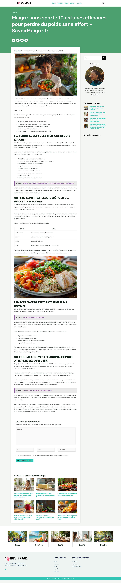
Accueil (16, 51)
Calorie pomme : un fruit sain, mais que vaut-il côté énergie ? (23, 519)
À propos (74, 566)
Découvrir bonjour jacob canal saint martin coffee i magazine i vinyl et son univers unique (98, 127)
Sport (53, 3)
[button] (103, 3)
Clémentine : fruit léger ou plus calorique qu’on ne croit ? (67, 519)
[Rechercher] (104, 58)
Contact (74, 563)
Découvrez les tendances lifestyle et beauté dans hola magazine (97, 120)
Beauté (72, 3)
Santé (66, 3)
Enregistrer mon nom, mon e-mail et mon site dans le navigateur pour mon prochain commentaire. (43, 457)
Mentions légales (77, 569)
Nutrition (60, 3)
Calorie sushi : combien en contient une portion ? (67, 496)
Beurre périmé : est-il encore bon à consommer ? (45, 497)
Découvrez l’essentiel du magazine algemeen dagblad (97, 108)
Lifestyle (79, 3)
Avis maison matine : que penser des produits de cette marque (23, 497)
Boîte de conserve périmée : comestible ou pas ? (45, 519)
